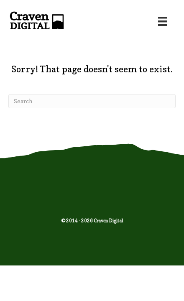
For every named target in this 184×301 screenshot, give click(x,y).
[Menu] (163, 21)
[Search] (92, 101)
